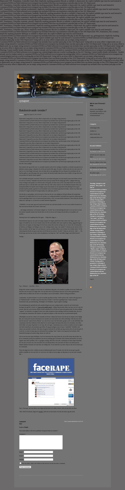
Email (21, 458)
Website (21, 462)
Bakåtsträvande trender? (33, 110)
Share (20, 423)
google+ (41, 411)
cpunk (25, 114)
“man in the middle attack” (44, 307)
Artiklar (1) (93, 131)
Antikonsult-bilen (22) (96, 137)
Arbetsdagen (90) (95, 128)
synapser (24, 100)
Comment (22, 434)
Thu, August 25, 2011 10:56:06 (34, 114)
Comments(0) (22, 421)
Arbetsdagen (79, 114)
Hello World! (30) (95, 134)
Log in (92, 279)
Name (21, 455)
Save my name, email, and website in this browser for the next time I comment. (43, 466)
